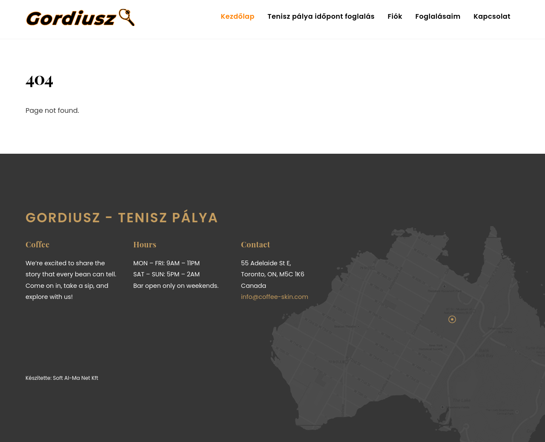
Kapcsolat (492, 16)
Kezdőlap (238, 16)
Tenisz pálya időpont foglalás (321, 16)
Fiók (395, 16)
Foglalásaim (437, 16)
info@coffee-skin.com (274, 297)
